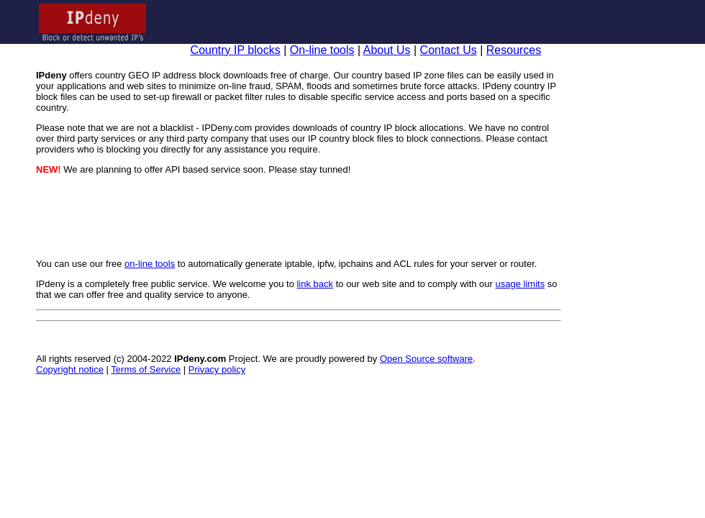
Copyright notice (70, 369)
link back (314, 283)
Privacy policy (216, 369)
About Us (387, 50)
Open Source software (426, 358)
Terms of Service (146, 369)
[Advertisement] (298, 216)
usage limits (520, 283)
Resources (513, 50)
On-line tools (322, 50)
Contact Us (448, 50)
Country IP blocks (236, 50)
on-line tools (149, 263)
